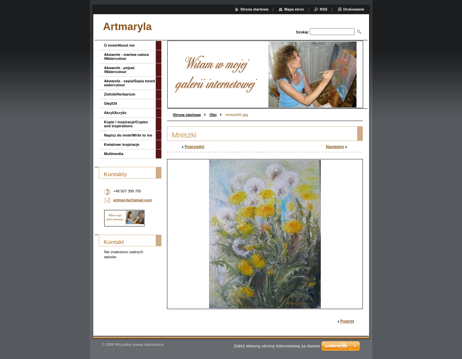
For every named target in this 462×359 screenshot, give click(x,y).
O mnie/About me (119, 45)
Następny (335, 146)
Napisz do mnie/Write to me (128, 135)
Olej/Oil (110, 103)
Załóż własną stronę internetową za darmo (277, 345)
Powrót (347, 321)
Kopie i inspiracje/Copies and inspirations (126, 124)
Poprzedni (194, 146)
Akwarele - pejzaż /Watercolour (119, 70)
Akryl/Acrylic (115, 113)
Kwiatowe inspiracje (122, 144)
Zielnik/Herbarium (120, 94)
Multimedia (113, 154)
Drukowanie (353, 9)
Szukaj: (302, 32)
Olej (213, 115)
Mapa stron (294, 9)
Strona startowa (187, 115)
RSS (323, 9)
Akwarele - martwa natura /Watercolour (126, 56)
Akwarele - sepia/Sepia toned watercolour (129, 83)
